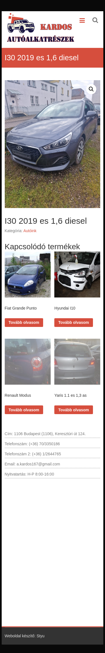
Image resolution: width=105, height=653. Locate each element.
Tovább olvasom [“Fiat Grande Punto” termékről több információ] (24, 322)
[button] (91, 89)
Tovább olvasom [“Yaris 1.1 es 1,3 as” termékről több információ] (73, 410)
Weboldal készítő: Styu (25, 636)
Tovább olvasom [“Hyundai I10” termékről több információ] (73, 322)
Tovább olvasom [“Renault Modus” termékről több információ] (24, 410)
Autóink (29, 231)
